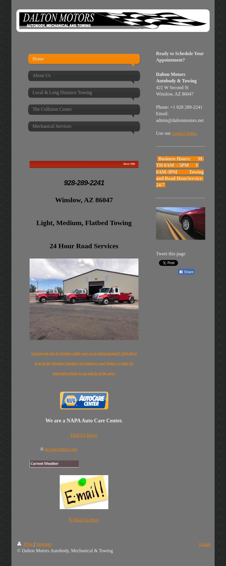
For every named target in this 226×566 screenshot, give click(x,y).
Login (204, 544)
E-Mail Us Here (84, 519)
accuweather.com (61, 449)
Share (186, 272)
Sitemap (43, 544)
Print (25, 544)
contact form (184, 133)
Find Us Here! (84, 435)
